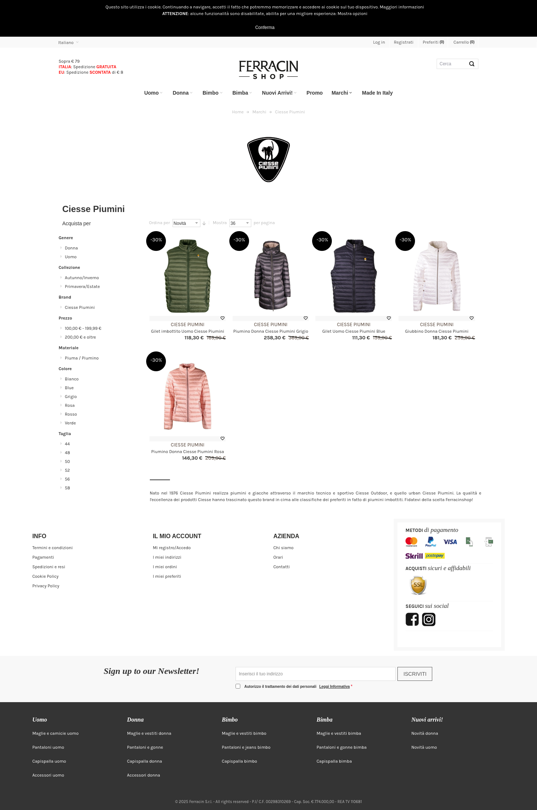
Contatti (281, 566)
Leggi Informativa (334, 687)
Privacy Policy (45, 585)
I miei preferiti (167, 576)
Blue (69, 387)
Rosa (70, 405)
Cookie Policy (45, 576)
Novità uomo (424, 747)
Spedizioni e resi (48, 566)
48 (67, 452)
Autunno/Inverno (82, 277)
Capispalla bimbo (239, 761)
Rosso (71, 414)
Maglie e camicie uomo (55, 733)
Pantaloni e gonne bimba (341, 747)
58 (67, 487)
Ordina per (159, 222)
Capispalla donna (144, 761)
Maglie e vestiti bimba (338, 733)
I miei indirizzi (167, 557)
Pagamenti (43, 557)
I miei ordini (165, 566)
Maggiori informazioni (401, 7)
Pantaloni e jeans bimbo (246, 747)
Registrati (404, 42)
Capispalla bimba (334, 761)
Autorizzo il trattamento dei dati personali (297, 687)
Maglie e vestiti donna (149, 733)
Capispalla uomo (49, 761)
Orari (278, 557)
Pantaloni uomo (48, 747)
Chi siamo (283, 547)
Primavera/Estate (82, 286)
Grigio (71, 396)
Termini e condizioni (52, 547)
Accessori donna (143, 775)
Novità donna (424, 733)
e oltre (80, 337)
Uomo (71, 256)
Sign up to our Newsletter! (151, 671)
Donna (71, 248)
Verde (70, 423)
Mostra (220, 222)
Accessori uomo (48, 775)
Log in (379, 42)
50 (67, 461)
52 (67, 470)
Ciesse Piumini (187, 324)
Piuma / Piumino (82, 358)
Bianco (72, 379)
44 (67, 443)
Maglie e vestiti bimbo (244, 733)
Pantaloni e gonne (145, 747)
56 (67, 479)
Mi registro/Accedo (171, 547)
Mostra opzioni (353, 13)
